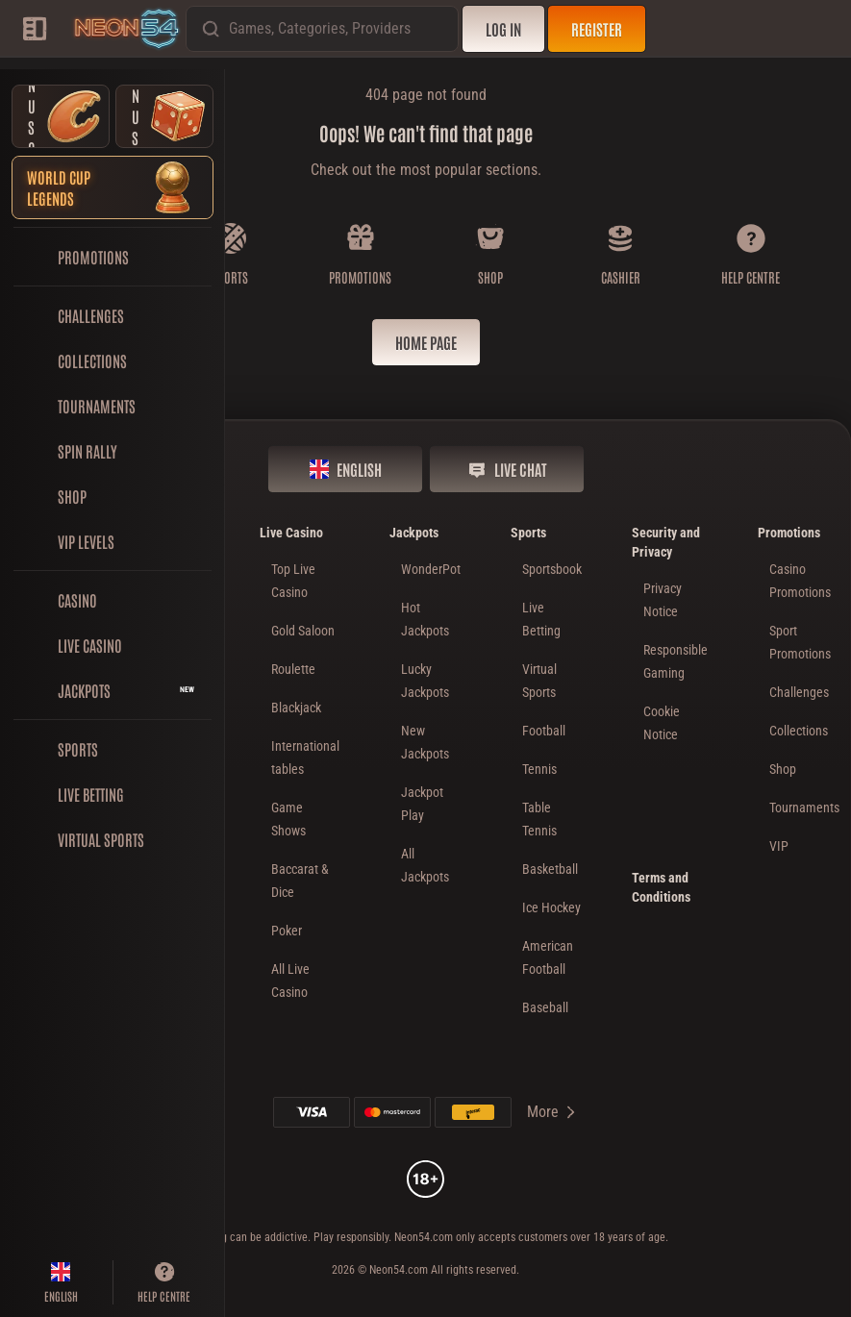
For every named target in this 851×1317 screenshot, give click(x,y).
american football (547, 957)
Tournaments (804, 807)
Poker (286, 930)
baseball (545, 1007)
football (543, 730)
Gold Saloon (303, 630)
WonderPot (431, 569)
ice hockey (551, 907)
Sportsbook (552, 569)
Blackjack (296, 707)
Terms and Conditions (661, 887)
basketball (550, 869)
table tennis (539, 819)
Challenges (799, 692)
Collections (798, 730)
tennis (539, 769)
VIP (778, 846)
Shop (782, 769)
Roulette (293, 669)
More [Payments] (552, 1112)
